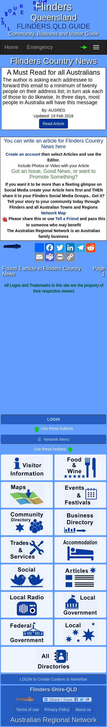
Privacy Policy (57, 709)
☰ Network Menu (53, 439)
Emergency (40, 47)
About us (83, 709)
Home (11, 47)
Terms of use (27, 709)
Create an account (23, 154)
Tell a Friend (66, 218)
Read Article (53, 123)
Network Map (53, 213)
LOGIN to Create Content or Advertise (53, 679)
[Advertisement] (53, 354)
